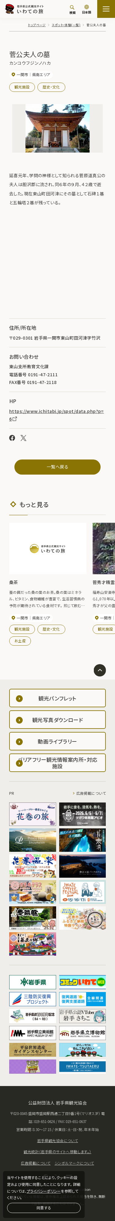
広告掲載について (91, 793)
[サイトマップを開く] (106, 9)
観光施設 (22, 86)
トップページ (37, 24)
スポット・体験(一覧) (66, 24)
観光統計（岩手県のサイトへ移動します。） (57, 1151)
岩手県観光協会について (57, 1140)
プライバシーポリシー (44, 1191)
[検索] (72, 9)
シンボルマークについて (74, 1163)
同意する (43, 1207)
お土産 (20, 640)
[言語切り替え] (86, 10)
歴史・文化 (51, 86)
